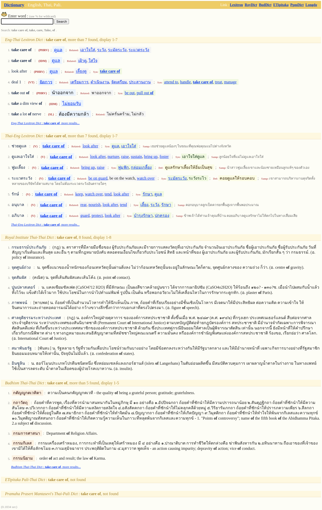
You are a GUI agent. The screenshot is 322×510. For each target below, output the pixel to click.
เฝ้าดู (82, 60)
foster (164, 156)
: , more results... (45, 123)
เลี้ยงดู (81, 71)
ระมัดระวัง (117, 50)
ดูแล (58, 49)
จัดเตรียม (119, 82)
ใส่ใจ (93, 60)
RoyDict (251, 5)
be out (130, 93)
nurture (113, 156)
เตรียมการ (79, 82)
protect (97, 215)
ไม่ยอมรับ (71, 103)
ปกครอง (162, 215)
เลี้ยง (144, 204)
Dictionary (14, 4)
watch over (146, 178)
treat (218, 82)
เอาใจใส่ (87, 50)
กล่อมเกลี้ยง (141, 167)
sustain (136, 156)
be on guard (98, 178)
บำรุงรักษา (143, 215)
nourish (95, 204)
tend (108, 194)
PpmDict (297, 5)
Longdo (311, 5)
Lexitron (236, 5)
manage (230, 82)
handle (185, 82)
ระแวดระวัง (139, 50)
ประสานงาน (140, 82)
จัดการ (45, 81)
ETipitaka (281, 5)
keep (79, 194)
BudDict (265, 5)
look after (90, 146)
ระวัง (101, 50)
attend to (171, 82)
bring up (150, 156)
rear (83, 204)
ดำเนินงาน (100, 82)
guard (85, 215)
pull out (145, 93)
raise (125, 156)
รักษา (147, 194)
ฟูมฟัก (123, 167)
